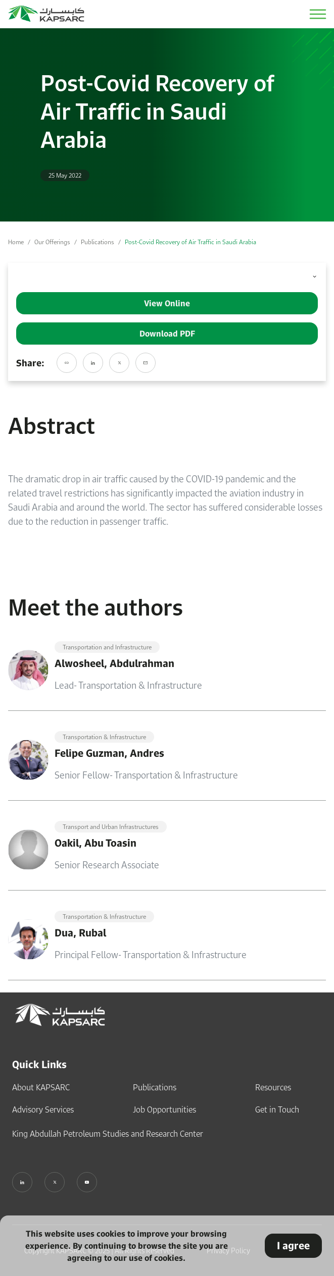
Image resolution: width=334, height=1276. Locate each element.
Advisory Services (43, 1109)
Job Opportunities (164, 1109)
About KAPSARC (41, 1087)
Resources (273, 1087)
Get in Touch (277, 1109)
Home (16, 242)
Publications (97, 242)
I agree (293, 1245)
